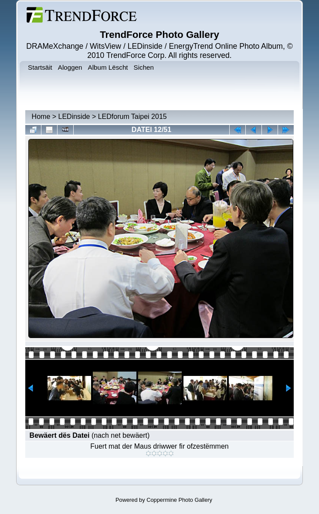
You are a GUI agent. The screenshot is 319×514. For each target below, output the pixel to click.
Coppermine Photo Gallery (179, 500)
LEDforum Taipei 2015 (132, 116)
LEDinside (74, 116)
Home (41, 116)
